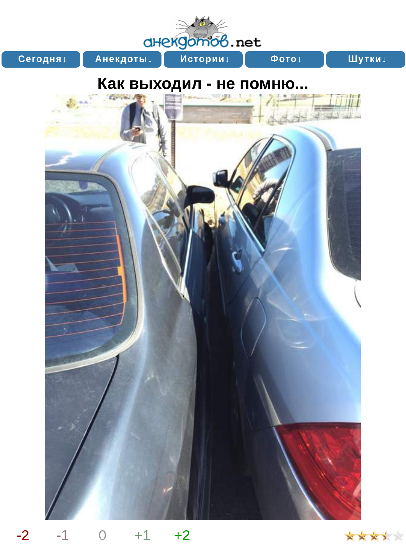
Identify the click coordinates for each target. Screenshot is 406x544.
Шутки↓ (367, 59)
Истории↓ (205, 59)
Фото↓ (286, 59)
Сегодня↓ (43, 59)
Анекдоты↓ (124, 59)
